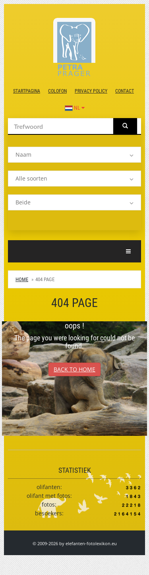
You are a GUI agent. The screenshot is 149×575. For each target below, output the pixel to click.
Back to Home (74, 369)
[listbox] (74, 155)
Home (21, 279)
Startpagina (26, 91)
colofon (57, 91)
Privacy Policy (91, 91)
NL (75, 108)
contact (124, 91)
